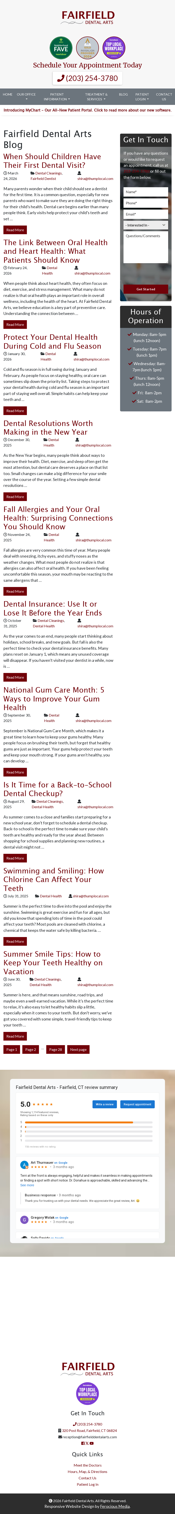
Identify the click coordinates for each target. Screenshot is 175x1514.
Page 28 (55, 1049)
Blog (123, 94)
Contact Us (164, 96)
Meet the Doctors (88, 1465)
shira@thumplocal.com (95, 178)
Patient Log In (87, 1484)
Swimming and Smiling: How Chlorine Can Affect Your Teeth (53, 880)
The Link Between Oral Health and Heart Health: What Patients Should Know (55, 252)
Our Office (26, 94)
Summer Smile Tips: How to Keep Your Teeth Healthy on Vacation (53, 963)
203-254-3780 (136, 171)
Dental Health (44, 626)
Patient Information (55, 96)
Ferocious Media (115, 1506)
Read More (15, 230)
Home (8, 94)
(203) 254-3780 (87, 78)
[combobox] (146, 225)
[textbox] (142, 225)
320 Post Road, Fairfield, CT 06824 (89, 1430)
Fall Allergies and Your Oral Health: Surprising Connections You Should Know (58, 518)
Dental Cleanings (48, 173)
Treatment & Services (96, 96)
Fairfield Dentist (43, 178)
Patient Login (142, 96)
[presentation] (146, 274)
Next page (78, 1049)
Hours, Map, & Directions (87, 1471)
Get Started (145, 289)
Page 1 (11, 1049)
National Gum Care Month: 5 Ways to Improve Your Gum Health (54, 699)
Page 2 (30, 1049)
